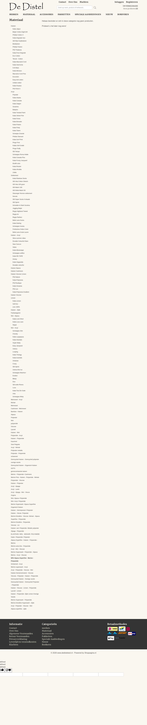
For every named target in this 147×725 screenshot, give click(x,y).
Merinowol (14, 405)
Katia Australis (17, 358)
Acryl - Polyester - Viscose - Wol (21, 606)
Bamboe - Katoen (17, 411)
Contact (62, 2)
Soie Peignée (15, 444)
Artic (14, 393)
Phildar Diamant (18, 136)
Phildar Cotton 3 (18, 35)
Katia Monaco (17, 71)
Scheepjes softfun (18, 253)
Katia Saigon (17, 104)
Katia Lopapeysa (18, 337)
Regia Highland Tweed (20, 211)
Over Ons (72, 2)
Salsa (14, 247)
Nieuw (109, 14)
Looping (15, 352)
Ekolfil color (16, 163)
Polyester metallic (17, 450)
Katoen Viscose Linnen (18, 274)
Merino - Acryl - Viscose (19, 555)
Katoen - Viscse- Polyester (19, 513)
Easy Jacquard (18, 346)
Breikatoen (16, 44)
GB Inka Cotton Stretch (20, 181)
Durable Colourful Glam (20, 241)
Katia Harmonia (18, 65)
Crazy (15, 364)
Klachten (13, 644)
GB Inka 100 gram (19, 184)
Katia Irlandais (17, 340)
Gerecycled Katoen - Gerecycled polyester (25, 459)
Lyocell (13, 429)
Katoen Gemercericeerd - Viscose (22, 573)
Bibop (14, 379)
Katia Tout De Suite (19, 390)
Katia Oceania (17, 286)
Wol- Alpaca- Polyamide (19, 498)
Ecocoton (16, 77)
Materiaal (29, 14)
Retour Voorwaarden (19, 636)
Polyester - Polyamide (18, 453)
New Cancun (17, 244)
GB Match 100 (17, 187)
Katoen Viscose (16, 295)
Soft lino (15, 304)
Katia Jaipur (17, 29)
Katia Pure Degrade (19, 53)
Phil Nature (16, 277)
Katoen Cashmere (17, 271)
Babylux (15, 109)
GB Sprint (16, 202)
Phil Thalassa (17, 50)
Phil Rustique (17, 283)
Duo (14, 382)
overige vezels (15, 462)
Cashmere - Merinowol (18, 408)
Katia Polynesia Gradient (21, 292)
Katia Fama (16, 118)
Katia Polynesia (18, 280)
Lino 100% (16, 307)
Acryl (12, 92)
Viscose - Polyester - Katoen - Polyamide (24, 576)
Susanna (15, 106)
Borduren (123, 14)
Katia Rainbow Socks (20, 178)
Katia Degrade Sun (19, 38)
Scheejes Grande (18, 133)
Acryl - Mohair (15, 447)
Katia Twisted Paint (19, 112)
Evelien (15, 376)
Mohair (13, 402)
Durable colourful (18, 265)
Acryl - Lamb (15, 489)
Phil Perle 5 (16, 89)
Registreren (132, 2)
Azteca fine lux (17, 370)
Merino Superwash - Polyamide (21, 600)
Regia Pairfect (17, 217)
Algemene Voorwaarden (21, 633)
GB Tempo (16, 151)
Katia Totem (16, 130)
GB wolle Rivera (18, 384)
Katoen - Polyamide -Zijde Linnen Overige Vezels (25, 595)
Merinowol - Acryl (16, 399)
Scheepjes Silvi (18, 331)
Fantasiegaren (15, 313)
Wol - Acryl (14, 328)
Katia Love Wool (18, 319)
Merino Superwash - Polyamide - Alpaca (24, 552)
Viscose (13, 426)
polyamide (14, 423)
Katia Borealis (17, 121)
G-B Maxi (16, 68)
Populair (15, 95)
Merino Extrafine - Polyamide (20, 522)
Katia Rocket (17, 166)
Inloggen (119, 2)
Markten (84, 2)
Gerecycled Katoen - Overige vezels (23, 579)
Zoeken (94, 7)
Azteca (15, 349)
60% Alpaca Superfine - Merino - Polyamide (22, 559)
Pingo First (16, 142)
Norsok (15, 196)
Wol (12, 420)
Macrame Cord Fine (19, 74)
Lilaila (14, 172)
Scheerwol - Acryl (16, 564)
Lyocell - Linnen (16, 591)
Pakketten (64, 14)
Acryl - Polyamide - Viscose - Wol (22, 570)
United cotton (17, 83)
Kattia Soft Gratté (18, 145)
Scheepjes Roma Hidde (20, 154)
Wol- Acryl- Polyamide (18, 501)
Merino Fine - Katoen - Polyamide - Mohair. (25, 477)
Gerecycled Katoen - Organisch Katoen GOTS (24, 466)
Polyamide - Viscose (17, 480)
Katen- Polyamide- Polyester (20, 537)
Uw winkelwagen (130, 6)
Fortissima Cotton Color (20, 229)
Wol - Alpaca (15, 316)
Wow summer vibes (19, 238)
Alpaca (13, 414)
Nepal (15, 325)
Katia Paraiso (17, 86)
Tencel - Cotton (18, 59)
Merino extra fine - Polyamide (20, 546)
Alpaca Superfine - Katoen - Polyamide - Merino (24, 541)
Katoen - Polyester (17, 483)
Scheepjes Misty (18, 396)
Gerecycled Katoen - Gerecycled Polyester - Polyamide (25, 583)
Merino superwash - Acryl (19, 567)
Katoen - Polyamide (17, 438)
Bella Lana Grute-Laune (20, 232)
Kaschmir (14, 441)
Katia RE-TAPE (18, 256)
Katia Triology (17, 355)
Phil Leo (15, 289)
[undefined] (8, 670)
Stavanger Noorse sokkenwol (22, 193)
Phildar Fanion (17, 47)
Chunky (15, 334)
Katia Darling (17, 223)
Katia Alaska (17, 98)
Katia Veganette (18, 262)
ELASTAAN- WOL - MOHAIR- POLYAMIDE (25, 534)
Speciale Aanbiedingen (88, 14)
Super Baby (16, 343)
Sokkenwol (14, 175)
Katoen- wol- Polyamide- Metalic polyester (25, 528)
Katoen (13, 26)
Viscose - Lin (15, 525)
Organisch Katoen (17, 507)
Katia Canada (17, 101)
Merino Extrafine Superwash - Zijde (22, 603)
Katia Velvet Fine (18, 115)
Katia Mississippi (18, 250)
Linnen (13, 298)
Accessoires (46, 14)
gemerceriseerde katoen (19, 471)
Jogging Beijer (17, 208)
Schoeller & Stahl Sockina (21, 205)
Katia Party (16, 127)
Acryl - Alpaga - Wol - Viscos (20, 492)
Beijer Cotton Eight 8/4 (20, 32)
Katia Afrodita (17, 169)
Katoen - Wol (15, 432)
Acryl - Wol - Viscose (18, 549)
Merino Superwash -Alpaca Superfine (23, 504)
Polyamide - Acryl (16, 435)
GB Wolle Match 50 (19, 190)
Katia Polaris (17, 124)
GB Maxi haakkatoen (20, 41)
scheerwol (14, 456)
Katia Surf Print (18, 139)
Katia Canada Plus (19, 157)
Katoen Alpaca (16, 268)
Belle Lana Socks (18, 220)
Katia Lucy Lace (18, 322)
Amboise (15, 361)
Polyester (14, 417)
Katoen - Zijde (15, 310)
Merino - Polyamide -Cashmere (21, 474)
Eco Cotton (16, 56)
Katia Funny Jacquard (20, 160)
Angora (13, 495)
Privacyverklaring (18, 639)
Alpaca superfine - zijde (18, 609)
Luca (14, 387)
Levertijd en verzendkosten (22, 642)
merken (13, 14)
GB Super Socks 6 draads (21, 199)
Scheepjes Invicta (18, 226)
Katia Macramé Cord (19, 62)
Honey (15, 259)
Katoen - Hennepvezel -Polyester (22, 510)
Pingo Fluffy (16, 148)
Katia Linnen (17, 301)
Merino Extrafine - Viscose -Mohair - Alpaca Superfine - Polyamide (25, 517)
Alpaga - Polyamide (17, 531)
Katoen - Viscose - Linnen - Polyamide (23, 588)
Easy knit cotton (18, 80)
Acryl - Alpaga (15, 486)
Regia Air (16, 214)
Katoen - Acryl (15, 235)
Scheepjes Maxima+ (19, 373)
